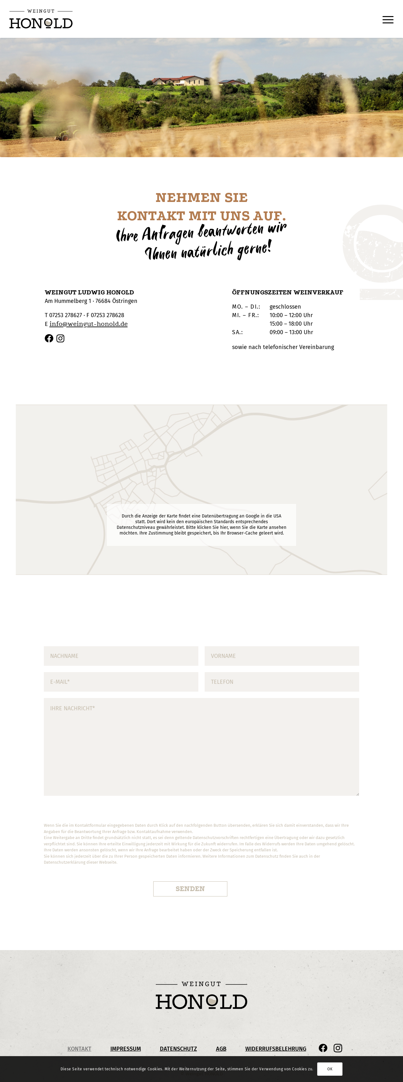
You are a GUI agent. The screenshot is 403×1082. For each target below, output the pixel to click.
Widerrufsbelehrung (275, 1048)
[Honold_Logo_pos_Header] (41, 18)
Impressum (125, 1048)
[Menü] (385, 19)
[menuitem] (385, 19)
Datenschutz (178, 1048)
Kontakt (79, 1048)
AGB (221, 1048)
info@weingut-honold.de (89, 324)
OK (329, 1069)
